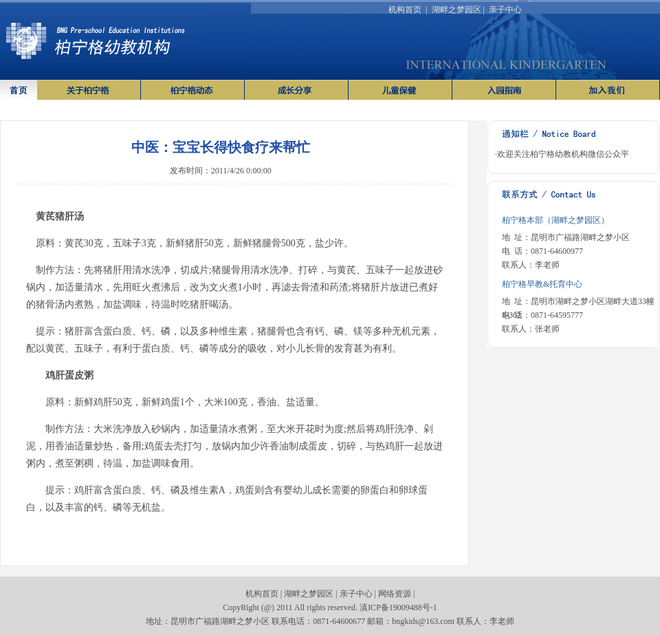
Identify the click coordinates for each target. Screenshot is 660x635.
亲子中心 (505, 9)
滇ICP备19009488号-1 (398, 607)
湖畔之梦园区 (456, 9)
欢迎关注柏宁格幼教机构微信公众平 (563, 154)
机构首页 (404, 9)
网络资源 (394, 594)
